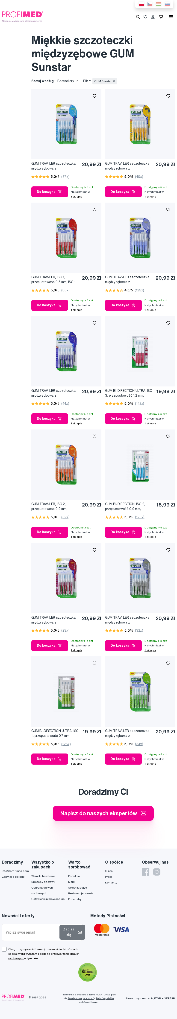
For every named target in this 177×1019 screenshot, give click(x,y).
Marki (71, 881)
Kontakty (111, 882)
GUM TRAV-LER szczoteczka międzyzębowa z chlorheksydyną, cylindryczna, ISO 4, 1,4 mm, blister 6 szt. (54, 620)
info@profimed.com (15, 870)
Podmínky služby (105, 998)
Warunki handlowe (43, 875)
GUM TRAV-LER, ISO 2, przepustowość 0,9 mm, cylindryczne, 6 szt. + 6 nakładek (49, 506)
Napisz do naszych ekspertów (103, 813)
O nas (108, 870)
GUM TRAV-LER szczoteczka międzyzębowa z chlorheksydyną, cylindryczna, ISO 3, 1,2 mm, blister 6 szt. (54, 393)
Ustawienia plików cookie (48, 898)
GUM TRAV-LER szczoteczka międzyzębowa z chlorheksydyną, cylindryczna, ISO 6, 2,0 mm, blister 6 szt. (127, 620)
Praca (108, 876)
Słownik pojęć (77, 887)
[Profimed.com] (22, 16)
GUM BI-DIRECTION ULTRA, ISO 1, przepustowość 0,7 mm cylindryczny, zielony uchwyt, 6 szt (55, 733)
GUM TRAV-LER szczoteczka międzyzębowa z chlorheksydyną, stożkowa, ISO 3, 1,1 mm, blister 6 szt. (129, 733)
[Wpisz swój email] (31, 932)
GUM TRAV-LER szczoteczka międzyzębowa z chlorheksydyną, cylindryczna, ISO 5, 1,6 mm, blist (54, 166)
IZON (157, 998)
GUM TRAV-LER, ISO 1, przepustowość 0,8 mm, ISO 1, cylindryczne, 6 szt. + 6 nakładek (54, 279)
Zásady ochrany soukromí (81, 998)
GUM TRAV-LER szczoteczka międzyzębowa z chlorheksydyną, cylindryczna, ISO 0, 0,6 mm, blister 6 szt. (127, 279)
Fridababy (74, 899)
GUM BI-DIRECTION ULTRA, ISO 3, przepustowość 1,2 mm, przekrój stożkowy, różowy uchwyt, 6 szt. (128, 393)
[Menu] (171, 16)
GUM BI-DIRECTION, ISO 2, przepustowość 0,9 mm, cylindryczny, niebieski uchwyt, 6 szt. (128, 506)
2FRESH (169, 998)
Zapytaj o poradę (13, 876)
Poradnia (74, 875)
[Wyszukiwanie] (138, 16)
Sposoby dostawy (43, 881)
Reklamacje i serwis (80, 893)
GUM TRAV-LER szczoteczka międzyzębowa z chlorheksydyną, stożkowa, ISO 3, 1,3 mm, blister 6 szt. (129, 166)
